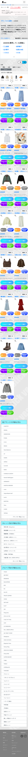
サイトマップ (14, 742)
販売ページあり (16, 67)
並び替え (6, 69)
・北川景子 (5, 49)
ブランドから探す (15, 7)
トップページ (3, 4)
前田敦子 (3, 255)
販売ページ (3, 271)
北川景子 (17, 338)
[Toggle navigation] (24, 2)
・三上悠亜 (5, 46)
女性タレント (10, 88)
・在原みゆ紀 (19, 49)
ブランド (5, 749)
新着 (4, 737)
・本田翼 (17, 53)
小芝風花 (3, 171)
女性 (9, 67)
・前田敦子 (18, 46)
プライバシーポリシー (16, 751)
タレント (5, 747)
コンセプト (14, 745)
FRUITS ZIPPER (12, 296)
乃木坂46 (25, 129)
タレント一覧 (5, 7)
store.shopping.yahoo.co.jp (22, 165)
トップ (4, 735)
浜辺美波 (3, 213)
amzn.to (20, 332)
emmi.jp (5, 123)
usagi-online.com (21, 290)
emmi (2, 108)
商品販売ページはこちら (3, 104)
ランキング (5, 740)
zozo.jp (19, 207)
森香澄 (16, 296)
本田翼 (2, 88)
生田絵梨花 (18, 129)
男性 (4, 67)
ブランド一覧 (8, 4)
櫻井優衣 (3, 296)
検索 (4, 742)
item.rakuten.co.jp (7, 290)
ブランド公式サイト (5, 38)
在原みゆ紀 (18, 255)
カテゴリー (5, 745)
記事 (13, 740)
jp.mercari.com (6, 332)
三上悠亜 (3, 338)
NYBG (9, 108)
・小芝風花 (5, 53)
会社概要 (14, 753)
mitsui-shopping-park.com (8, 207)
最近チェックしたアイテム (14, 737)
